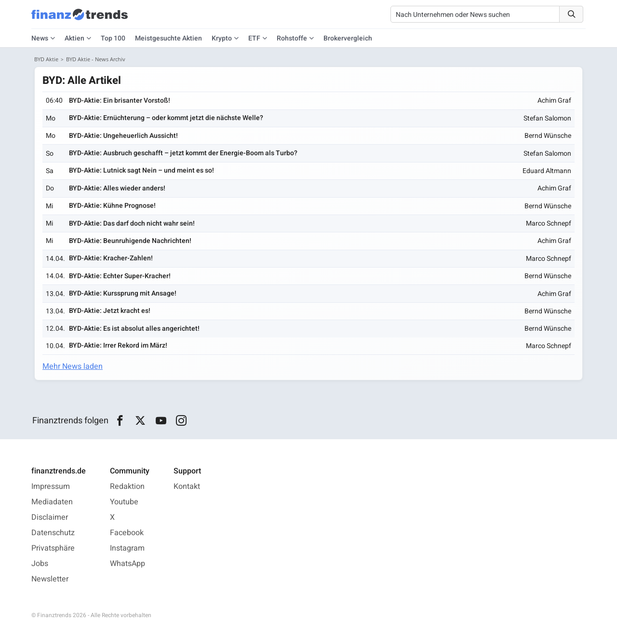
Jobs (39, 563)
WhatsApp (127, 563)
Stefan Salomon (547, 118)
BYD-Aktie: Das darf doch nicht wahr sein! (132, 223)
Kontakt (187, 486)
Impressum (50, 486)
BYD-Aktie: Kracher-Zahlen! (111, 258)
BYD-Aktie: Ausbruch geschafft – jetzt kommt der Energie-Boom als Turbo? (183, 153)
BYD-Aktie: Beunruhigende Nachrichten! (130, 241)
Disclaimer (49, 517)
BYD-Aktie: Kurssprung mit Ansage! (122, 293)
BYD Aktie (46, 59)
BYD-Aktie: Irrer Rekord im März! (118, 345)
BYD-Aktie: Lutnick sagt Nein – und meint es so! (141, 170)
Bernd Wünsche (547, 136)
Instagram (127, 548)
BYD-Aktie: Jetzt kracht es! (109, 311)
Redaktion (127, 486)
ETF (254, 38)
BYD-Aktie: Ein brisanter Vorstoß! (119, 100)
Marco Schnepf (548, 223)
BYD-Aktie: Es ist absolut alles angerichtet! (134, 329)
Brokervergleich (347, 38)
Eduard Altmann (547, 171)
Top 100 (113, 38)
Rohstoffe (292, 38)
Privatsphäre (53, 548)
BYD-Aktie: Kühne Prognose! (112, 206)
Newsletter (49, 579)
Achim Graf (554, 100)
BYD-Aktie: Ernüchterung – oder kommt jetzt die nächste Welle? (166, 118)
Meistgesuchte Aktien (168, 38)
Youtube (124, 502)
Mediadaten (52, 502)
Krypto (222, 38)
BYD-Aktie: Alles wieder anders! (117, 188)
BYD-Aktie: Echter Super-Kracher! (120, 276)
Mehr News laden (72, 366)
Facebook (127, 533)
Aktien (74, 38)
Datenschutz (53, 533)
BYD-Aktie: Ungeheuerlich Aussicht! (123, 136)
